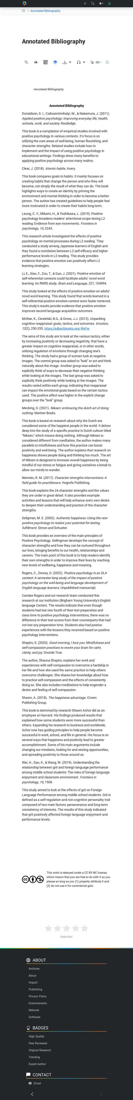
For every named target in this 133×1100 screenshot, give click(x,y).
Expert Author (37, 1064)
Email (37, 1083)
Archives (34, 968)
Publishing (35, 989)
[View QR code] (45, 62)
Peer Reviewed (38, 1043)
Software (34, 1017)
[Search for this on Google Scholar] (55, 62)
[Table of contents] (23, 11)
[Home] (24, 3)
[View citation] (36, 62)
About (32, 975)
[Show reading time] (107, 62)
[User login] (109, 3)
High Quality (36, 1036)
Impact (33, 982)
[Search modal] (93, 3)
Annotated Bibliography (45, 11)
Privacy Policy (38, 996)
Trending (34, 1057)
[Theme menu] (101, 3)
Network (34, 1010)
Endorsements (38, 1003)
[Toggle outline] (26, 62)
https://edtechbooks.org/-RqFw (66, 328)
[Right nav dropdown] (85, 3)
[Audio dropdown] (81, 62)
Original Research (40, 1050)
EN (97, 62)
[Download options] (67, 62)
